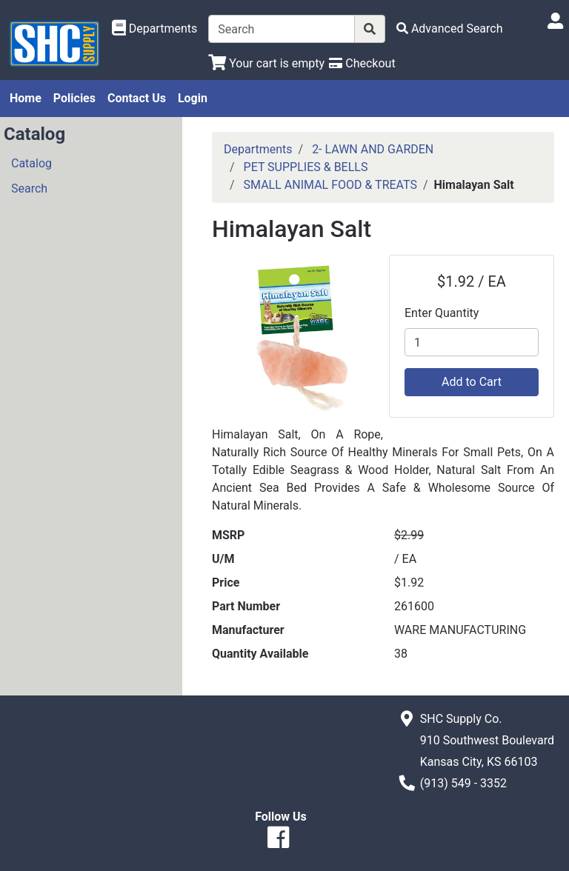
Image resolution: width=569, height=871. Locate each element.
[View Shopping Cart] (266, 63)
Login (192, 98)
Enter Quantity (442, 313)
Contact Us (136, 98)
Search (29, 188)
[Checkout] (362, 63)
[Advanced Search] (449, 28)
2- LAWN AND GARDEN (372, 149)
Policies (74, 98)
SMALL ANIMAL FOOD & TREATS (330, 185)
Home (25, 98)
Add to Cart (472, 382)
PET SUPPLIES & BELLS (306, 167)
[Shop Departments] (155, 29)
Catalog (31, 163)
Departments (258, 149)
